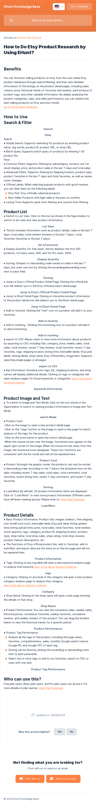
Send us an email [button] (66, 778)
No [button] (71, 731)
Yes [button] (59, 731)
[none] (22, 6)
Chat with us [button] (32, 778)
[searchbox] (48, 20)
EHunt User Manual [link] (29, 37)
